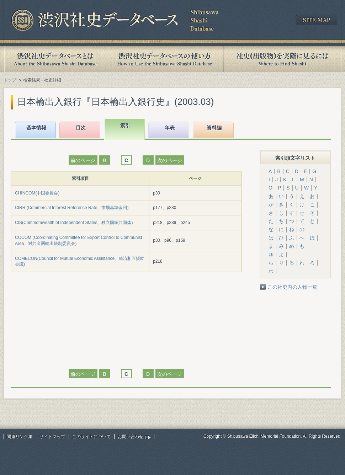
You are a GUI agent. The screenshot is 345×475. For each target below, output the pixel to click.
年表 (170, 127)
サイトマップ (52, 436)
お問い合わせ (130, 436)
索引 (125, 125)
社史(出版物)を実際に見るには (282, 59)
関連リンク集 (19, 436)
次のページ (169, 160)
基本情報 (36, 127)
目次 (81, 127)
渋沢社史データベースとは (55, 59)
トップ (10, 80)
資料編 (214, 127)
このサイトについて (91, 436)
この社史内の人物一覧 (292, 287)
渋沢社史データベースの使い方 (165, 59)
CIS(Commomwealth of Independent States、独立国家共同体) (74, 222)
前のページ (82, 160)
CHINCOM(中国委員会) (37, 193)
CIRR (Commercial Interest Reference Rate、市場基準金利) (71, 207)
